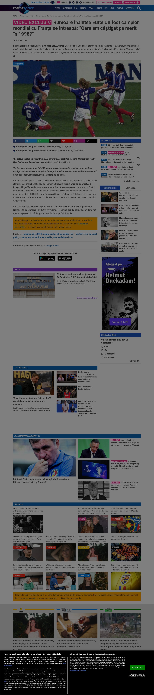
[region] (77, 672)
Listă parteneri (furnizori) (78, 670)
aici (5, 681)
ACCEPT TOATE (137, 668)
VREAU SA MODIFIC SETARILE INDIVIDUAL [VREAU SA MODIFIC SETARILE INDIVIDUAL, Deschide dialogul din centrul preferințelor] (137, 675)
